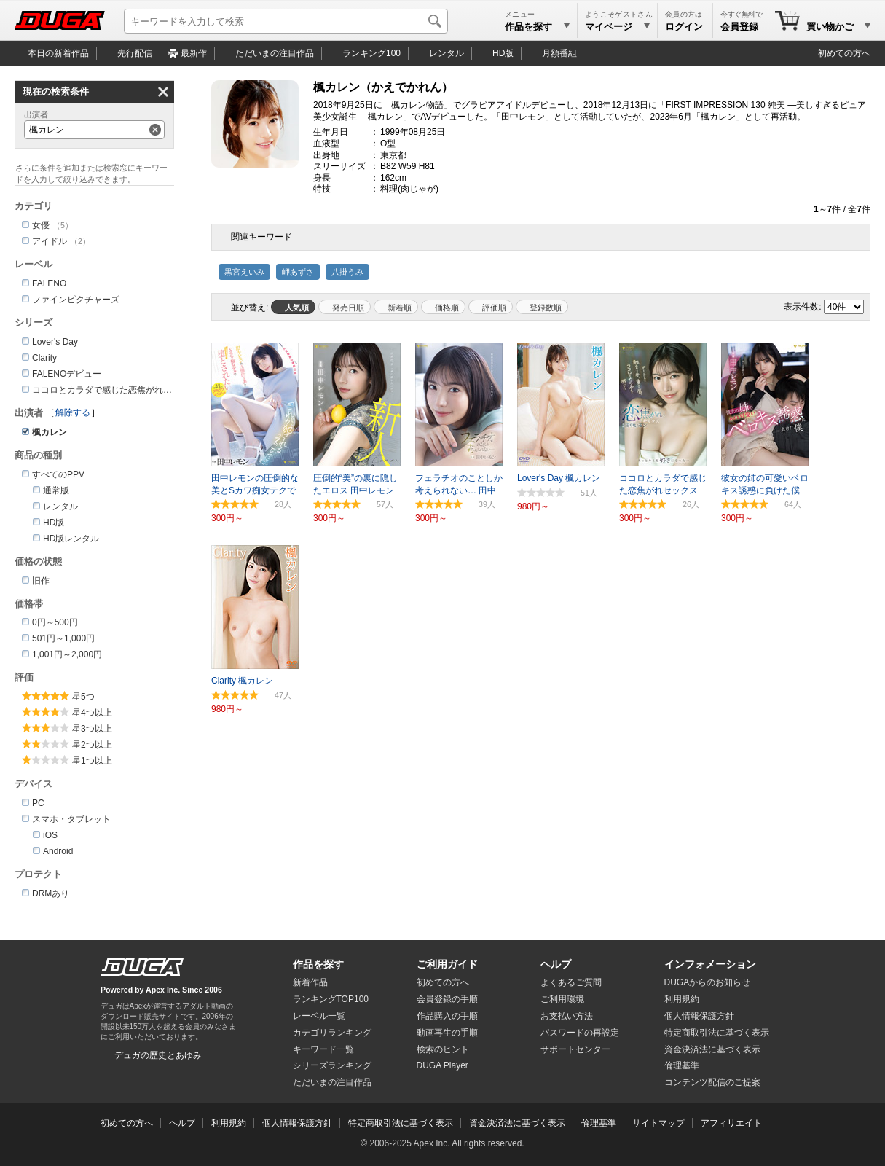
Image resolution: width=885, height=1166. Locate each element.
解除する (72, 412)
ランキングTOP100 (331, 999)
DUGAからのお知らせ (707, 982)
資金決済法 (712, 1049)
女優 (41, 225)
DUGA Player (442, 1065)
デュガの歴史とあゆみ (158, 1055)
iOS (50, 835)
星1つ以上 (92, 761)
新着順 (400, 307)
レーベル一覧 (319, 1016)
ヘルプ (555, 964)
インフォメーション (710, 964)
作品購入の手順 (447, 1016)
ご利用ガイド (447, 964)
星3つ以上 (92, 729)
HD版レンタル (71, 538)
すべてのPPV (58, 474)
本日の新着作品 (58, 53)
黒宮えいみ (244, 271)
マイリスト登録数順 (542, 307)
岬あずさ (298, 271)
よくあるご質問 (571, 982)
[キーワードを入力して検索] (286, 21)
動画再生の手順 (447, 1033)
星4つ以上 (92, 713)
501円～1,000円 (63, 638)
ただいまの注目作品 (332, 1082)
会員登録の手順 (447, 999)
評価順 (494, 307)
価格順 (447, 307)
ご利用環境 (562, 999)
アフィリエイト (731, 1123)
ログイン (684, 26)
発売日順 (348, 307)
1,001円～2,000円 (67, 654)
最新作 (194, 53)
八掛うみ (347, 271)
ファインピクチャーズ (75, 299)
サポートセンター (575, 1049)
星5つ (83, 697)
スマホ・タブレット (71, 819)
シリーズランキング (332, 1065)
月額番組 (559, 53)
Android (58, 851)
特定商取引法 (716, 1033)
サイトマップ (658, 1123)
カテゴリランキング (332, 1033)
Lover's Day (55, 342)
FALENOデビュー (66, 374)
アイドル (49, 241)
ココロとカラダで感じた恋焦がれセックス (115, 390)
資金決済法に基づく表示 (517, 1123)
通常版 (56, 490)
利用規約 (681, 999)
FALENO (49, 283)
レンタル (446, 53)
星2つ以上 (92, 745)
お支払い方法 (566, 1016)
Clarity (44, 358)
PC (38, 803)
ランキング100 (371, 53)
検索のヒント (443, 1049)
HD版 (503, 53)
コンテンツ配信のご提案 (712, 1082)
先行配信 (134, 53)
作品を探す (318, 964)
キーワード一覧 (323, 1049)
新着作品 (310, 982)
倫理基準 (681, 1065)
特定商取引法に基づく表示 (400, 1123)
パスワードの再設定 (579, 1033)
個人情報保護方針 (699, 1016)
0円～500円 (55, 622)
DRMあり (50, 893)
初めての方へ (844, 53)
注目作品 (274, 53)
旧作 (41, 581)
